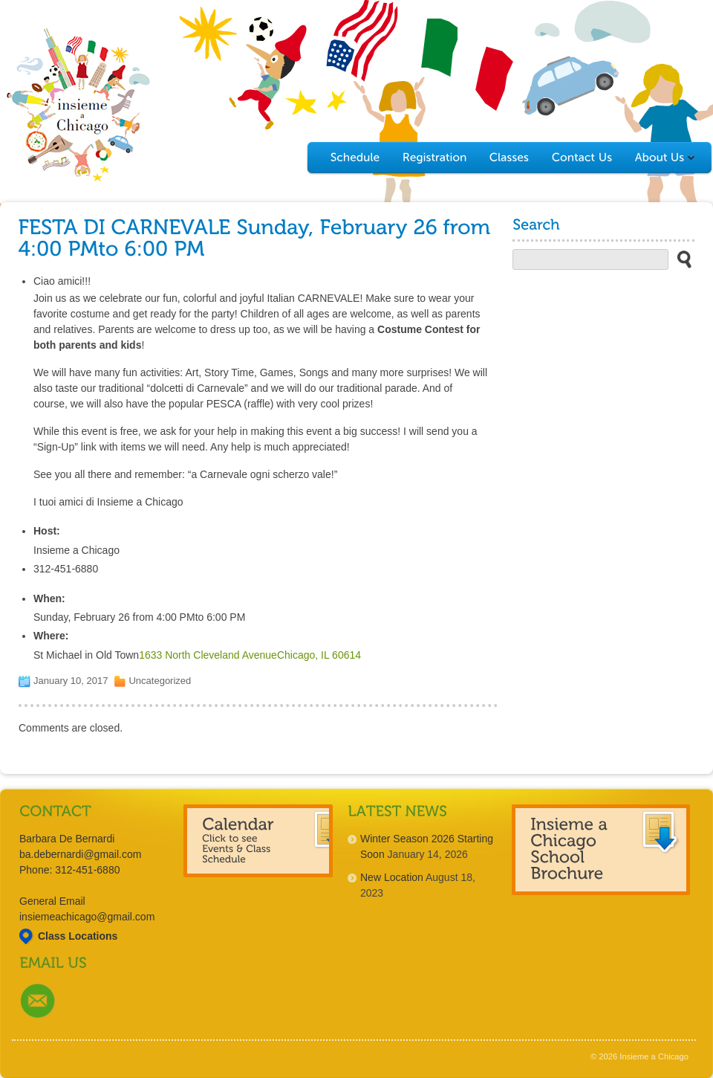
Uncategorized (159, 680)
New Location (391, 877)
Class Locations (77, 936)
